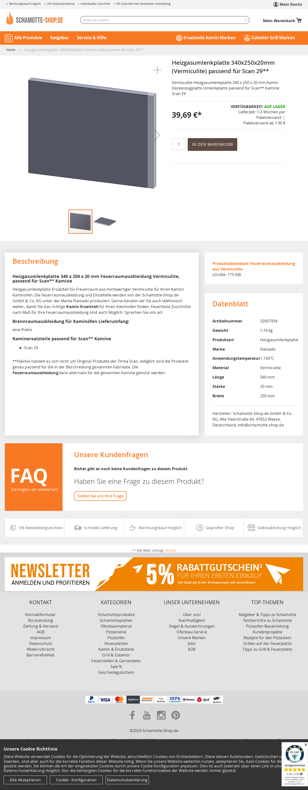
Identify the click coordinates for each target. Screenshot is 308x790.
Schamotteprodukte (116, 614)
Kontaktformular (40, 614)
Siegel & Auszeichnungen (192, 626)
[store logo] (35, 18)
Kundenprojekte (267, 632)
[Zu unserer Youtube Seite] (147, 720)
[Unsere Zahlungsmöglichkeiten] (154, 702)
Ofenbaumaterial (116, 626)
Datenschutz (40, 643)
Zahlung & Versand (40, 626)
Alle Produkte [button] (28, 37)
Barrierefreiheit (40, 655)
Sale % (116, 666)
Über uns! (192, 614)
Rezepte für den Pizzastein (267, 637)
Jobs (192, 643)
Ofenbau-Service (192, 632)
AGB (41, 632)
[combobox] (165, 20)
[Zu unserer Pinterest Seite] (175, 720)
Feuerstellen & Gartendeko (116, 660)
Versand (170, 550)
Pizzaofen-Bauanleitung (267, 626)
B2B (191, 649)
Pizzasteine (116, 632)
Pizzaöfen (116, 637)
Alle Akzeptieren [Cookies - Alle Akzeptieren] (25, 780)
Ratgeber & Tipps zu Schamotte (267, 614)
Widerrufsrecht (41, 649)
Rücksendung (40, 620)
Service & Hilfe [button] (91, 37)
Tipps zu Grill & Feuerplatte (267, 649)
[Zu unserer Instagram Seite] (161, 720)
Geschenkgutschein (116, 672)
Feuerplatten (116, 643)
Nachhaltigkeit (192, 620)
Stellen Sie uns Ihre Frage (100, 496)
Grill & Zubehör (116, 655)
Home (10, 49)
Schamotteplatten (116, 620)
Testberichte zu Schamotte (267, 620)
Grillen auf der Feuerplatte (267, 643)
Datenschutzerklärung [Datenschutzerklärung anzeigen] (127, 780)
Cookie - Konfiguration (76, 780)
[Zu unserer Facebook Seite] (133, 720)
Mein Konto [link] (291, 4)
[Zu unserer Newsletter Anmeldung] (154, 589)
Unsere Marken (192, 637)
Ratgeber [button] (59, 37)
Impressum (40, 637)
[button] (157, 70)
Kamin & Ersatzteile (116, 649)
